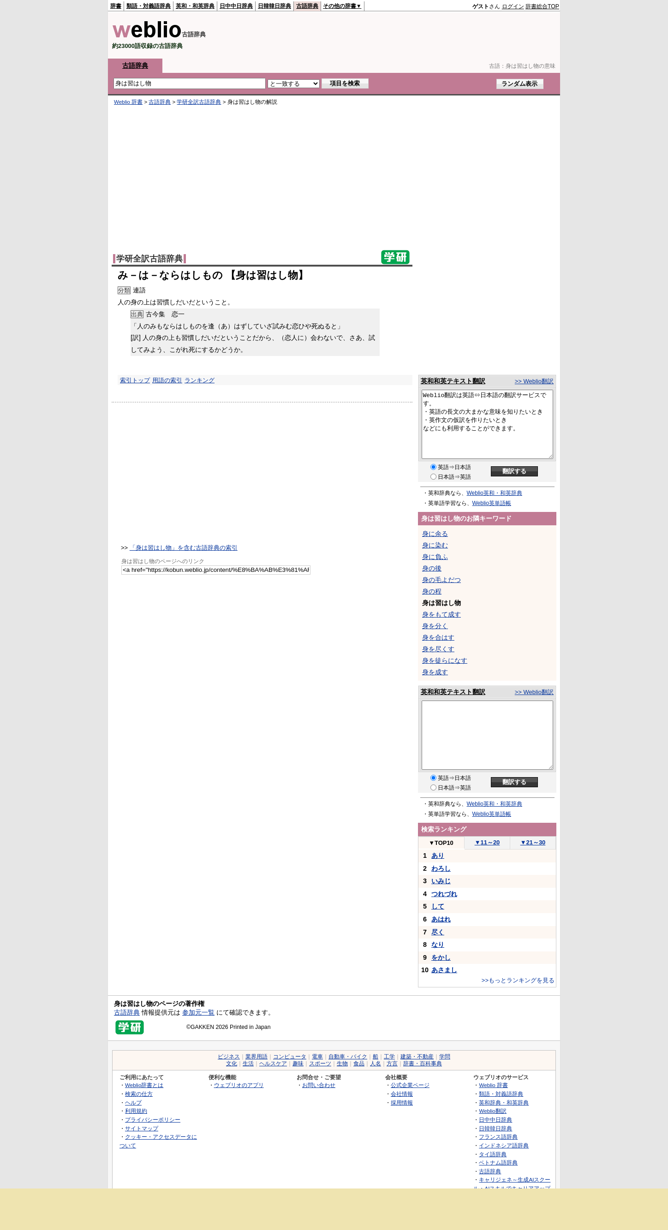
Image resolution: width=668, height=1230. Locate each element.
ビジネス (229, 1056)
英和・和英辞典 (195, 6)
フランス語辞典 (498, 1137)
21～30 (533, 842)
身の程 (431, 591)
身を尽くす (438, 649)
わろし (441, 868)
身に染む (435, 545)
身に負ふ (435, 556)
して (437, 906)
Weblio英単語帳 (491, 503)
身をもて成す (441, 614)
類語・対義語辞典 (148, 6)
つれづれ (444, 893)
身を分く (435, 626)
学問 (444, 1056)
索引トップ (135, 380)
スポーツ (320, 1063)
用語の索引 (167, 380)
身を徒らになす (444, 660)
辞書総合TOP (542, 6)
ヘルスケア (273, 1063)
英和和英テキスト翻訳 (453, 381)
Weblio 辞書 (128, 102)
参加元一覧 (198, 1012)
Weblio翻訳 (492, 1111)
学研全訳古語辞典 (199, 102)
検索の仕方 (139, 1094)
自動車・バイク (347, 1056)
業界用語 (256, 1056)
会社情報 (402, 1094)
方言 (392, 1063)
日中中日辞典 (236, 6)
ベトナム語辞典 (498, 1162)
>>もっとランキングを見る (518, 980)
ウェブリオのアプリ (239, 1085)
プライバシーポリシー (152, 1120)
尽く (437, 932)
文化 (231, 1063)
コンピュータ (289, 1056)
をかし (441, 957)
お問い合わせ (318, 1085)
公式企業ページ (410, 1085)
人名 (375, 1063)
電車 (317, 1056)
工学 (389, 1056)
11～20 (487, 842)
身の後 (431, 568)
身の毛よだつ (441, 579)
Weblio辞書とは (144, 1085)
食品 (358, 1063)
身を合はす (438, 637)
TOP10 (441, 842)
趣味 (298, 1063)
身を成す (435, 672)
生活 (248, 1063)
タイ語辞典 (493, 1154)
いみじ (441, 881)
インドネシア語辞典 (504, 1145)
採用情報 (402, 1102)
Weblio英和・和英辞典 (494, 493)
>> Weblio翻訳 (534, 381)
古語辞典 (307, 6)
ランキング (200, 380)
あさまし (444, 970)
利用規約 (136, 1111)
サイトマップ (141, 1128)
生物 (342, 1063)
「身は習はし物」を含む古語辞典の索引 (184, 547)
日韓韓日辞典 (274, 6)
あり (437, 855)
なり (437, 944)
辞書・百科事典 (422, 1063)
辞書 (115, 6)
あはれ (441, 919)
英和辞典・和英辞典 (504, 1102)
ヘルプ (133, 1102)
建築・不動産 (417, 1056)
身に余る (435, 533)
